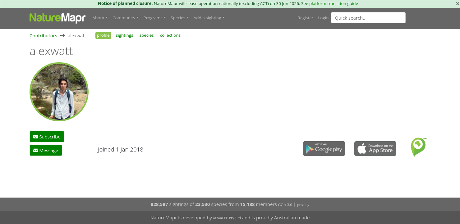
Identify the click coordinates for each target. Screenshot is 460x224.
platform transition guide (333, 3)
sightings (124, 35)
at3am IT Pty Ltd (227, 218)
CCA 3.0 (285, 204)
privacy (303, 204)
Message (45, 150)
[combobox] (380, 17)
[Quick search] (368, 17)
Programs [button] (153, 18)
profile (103, 35)
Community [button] (124, 18)
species (147, 35)
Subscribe (46, 136)
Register (305, 18)
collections (170, 35)
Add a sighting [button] (207, 18)
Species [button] (178, 18)
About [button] (98, 18)
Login (323, 18)
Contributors (43, 35)
